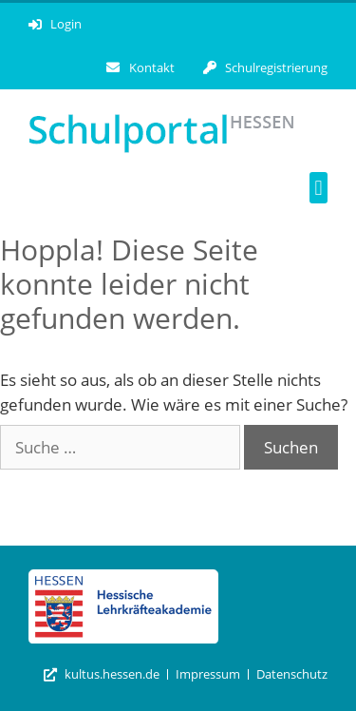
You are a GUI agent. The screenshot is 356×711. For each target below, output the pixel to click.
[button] (318, 187)
